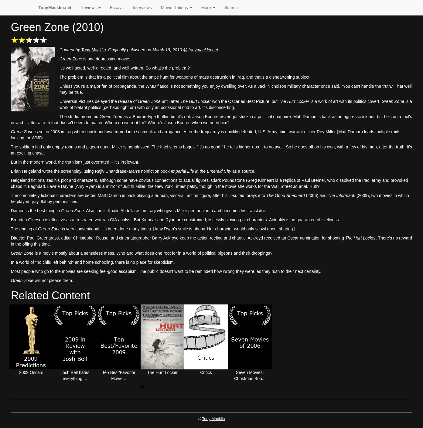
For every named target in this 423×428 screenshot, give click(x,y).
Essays (117, 7)
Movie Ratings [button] (176, 7)
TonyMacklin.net (55, 7)
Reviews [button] (90, 7)
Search (231, 7)
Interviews (142, 7)
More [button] (208, 7)
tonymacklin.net (203, 49)
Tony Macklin (93, 49)
